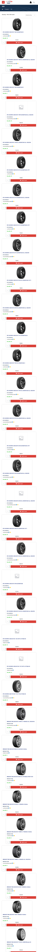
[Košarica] (34, 2)
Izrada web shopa (17, 950)
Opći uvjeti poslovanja (19, 941)
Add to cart (13, 44)
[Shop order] (30, 15)
